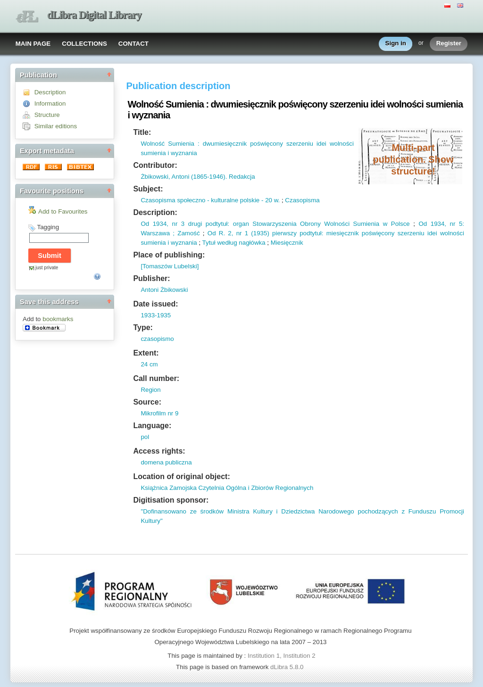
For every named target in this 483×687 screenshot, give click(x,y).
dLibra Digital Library (94, 15)
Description (50, 92)
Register (448, 43)
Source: (147, 402)
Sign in (395, 43)
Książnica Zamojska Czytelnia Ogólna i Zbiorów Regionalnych (227, 487)
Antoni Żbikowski (164, 289)
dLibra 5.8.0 (287, 666)
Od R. (216, 233)
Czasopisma (302, 200)
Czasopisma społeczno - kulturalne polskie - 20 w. (210, 200)
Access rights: (159, 451)
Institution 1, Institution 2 (282, 655)
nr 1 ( (243, 233)
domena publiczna (166, 462)
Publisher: (151, 278)
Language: (152, 426)
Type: (142, 327)
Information (50, 103)
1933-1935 (156, 315)
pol (145, 436)
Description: (155, 212)
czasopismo (157, 338)
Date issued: (155, 304)
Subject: (148, 189)
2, (229, 233)
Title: (142, 132)
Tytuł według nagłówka (234, 242)
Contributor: (155, 165)
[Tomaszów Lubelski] (170, 266)
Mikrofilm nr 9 (159, 413)
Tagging (48, 227)
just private (46, 267)
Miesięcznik (287, 242)
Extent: (145, 353)
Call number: (156, 378)
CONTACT (133, 43)
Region (150, 389)
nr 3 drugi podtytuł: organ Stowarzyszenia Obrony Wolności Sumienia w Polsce (289, 223)
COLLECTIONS (84, 43)
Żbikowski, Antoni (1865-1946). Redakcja (198, 176)
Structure (47, 114)
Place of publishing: (169, 255)
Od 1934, (154, 223)
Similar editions (55, 126)
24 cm (149, 364)
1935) (261, 233)
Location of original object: (181, 476)
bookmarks (57, 319)
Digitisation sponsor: (170, 500)
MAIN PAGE (33, 43)
